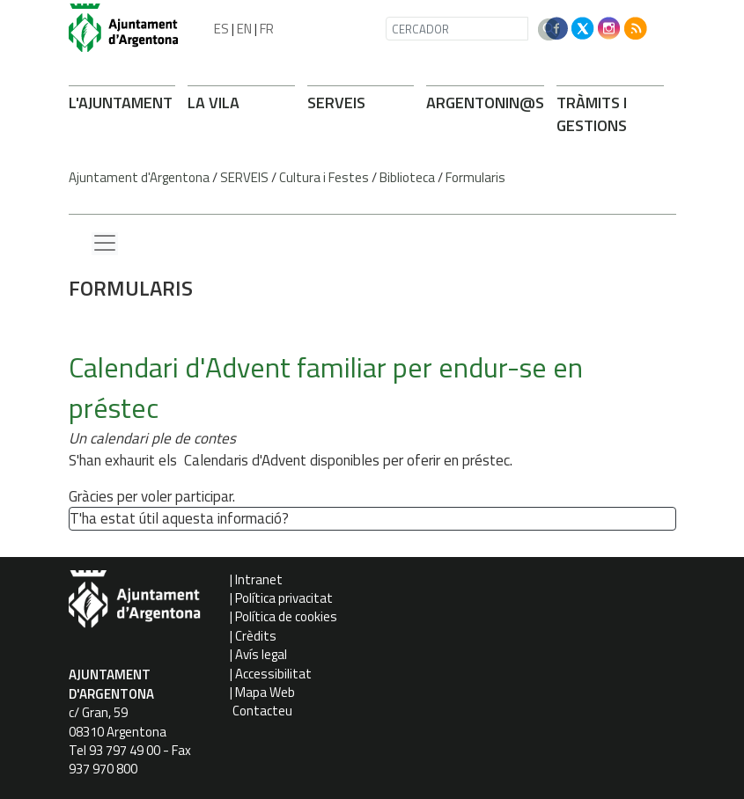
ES (221, 28)
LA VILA (213, 102)
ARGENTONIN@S (485, 102)
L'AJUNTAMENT (121, 102)
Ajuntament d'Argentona (139, 177)
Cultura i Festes (324, 177)
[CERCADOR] (457, 28)
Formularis (475, 177)
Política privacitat (284, 598)
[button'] (296, 519)
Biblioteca (407, 177)
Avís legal (261, 654)
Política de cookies (286, 616)
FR (267, 28)
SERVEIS (336, 102)
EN (244, 28)
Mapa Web (265, 692)
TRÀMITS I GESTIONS (591, 114)
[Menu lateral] (105, 244)
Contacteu (262, 710)
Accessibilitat (273, 673)
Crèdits (255, 636)
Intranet (259, 579)
